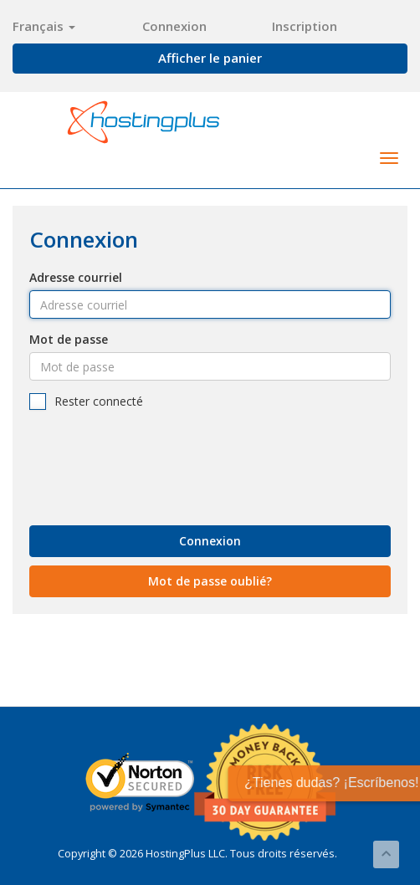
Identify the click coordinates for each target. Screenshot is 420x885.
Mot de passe (68, 339)
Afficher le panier (210, 57)
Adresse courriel (75, 277)
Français (44, 26)
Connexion (174, 26)
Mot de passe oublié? (210, 581)
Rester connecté (86, 401)
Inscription (304, 26)
